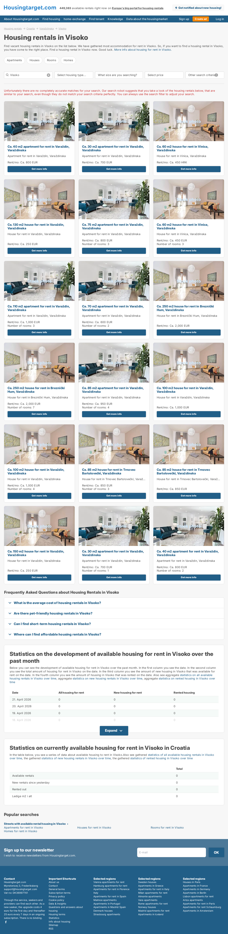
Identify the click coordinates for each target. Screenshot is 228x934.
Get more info (39, 168)
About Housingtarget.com (21, 19)
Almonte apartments (150, 896)
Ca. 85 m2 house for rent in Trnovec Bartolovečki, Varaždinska (108, 471)
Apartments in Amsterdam (198, 910)
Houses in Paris (191, 882)
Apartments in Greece (150, 885)
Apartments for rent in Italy (153, 889)
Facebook (6, 922)
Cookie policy (56, 900)
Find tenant (96, 19)
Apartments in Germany (196, 889)
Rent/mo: (14, 162)
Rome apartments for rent (153, 903)
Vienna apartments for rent (109, 882)
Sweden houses (147, 882)
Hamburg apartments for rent (110, 885)
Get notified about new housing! (199, 7)
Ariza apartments (193, 900)
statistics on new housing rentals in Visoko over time (107, 678)
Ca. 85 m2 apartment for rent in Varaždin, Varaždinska (113, 389)
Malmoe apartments (104, 900)
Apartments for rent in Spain (109, 896)
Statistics (54, 917)
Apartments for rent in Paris (199, 903)
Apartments (14, 60)
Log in (220, 19)
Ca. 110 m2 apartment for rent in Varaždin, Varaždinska (39, 308)
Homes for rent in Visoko (20, 831)
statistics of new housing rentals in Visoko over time (76, 758)
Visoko (62, 28)
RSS (51, 928)
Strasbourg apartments (106, 914)
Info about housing (59, 921)
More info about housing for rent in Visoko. (143, 49)
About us (54, 882)
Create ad (201, 18)
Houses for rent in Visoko (94, 827)
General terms (57, 889)
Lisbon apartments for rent (198, 896)
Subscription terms (60, 892)
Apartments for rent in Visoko (23, 827)
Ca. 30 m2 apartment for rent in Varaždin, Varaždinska (113, 148)
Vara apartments (147, 900)
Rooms (51, 60)
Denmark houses (103, 910)
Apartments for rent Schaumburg (202, 907)
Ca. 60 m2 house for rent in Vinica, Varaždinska (182, 148)
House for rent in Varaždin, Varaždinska (34, 234)
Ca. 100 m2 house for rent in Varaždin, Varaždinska (185, 389)
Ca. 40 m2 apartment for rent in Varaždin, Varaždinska (38, 148)
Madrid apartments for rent (154, 910)
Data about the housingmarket (147, 19)
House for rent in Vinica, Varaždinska (181, 156)
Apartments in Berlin (194, 892)
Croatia (30, 28)
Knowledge (115, 19)
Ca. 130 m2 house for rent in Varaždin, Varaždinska (36, 226)
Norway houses (147, 907)
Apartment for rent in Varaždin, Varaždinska (37, 156)
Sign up (184, 19)
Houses (34, 60)
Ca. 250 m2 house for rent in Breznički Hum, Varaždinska (185, 308)
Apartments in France (195, 885)
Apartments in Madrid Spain (109, 907)
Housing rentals (13, 28)
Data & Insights (57, 903)
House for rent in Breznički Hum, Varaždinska (187, 315)
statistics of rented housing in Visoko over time (161, 758)
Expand (111, 730)
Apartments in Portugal (106, 903)
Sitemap (53, 924)
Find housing (51, 19)
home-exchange (75, 19)
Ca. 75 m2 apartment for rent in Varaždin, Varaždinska (112, 226)
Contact (53, 885)
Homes (68, 60)
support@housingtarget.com (20, 889)
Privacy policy (57, 896)
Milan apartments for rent (153, 892)
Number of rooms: (94, 244)
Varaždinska (46, 28)
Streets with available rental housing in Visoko (35, 823)
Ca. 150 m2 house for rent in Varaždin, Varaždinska (36, 553)
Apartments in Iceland (151, 914)
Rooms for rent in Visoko (167, 827)
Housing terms (57, 914)
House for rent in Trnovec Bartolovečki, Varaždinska (117, 479)
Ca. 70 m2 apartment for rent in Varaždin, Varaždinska (113, 308)
